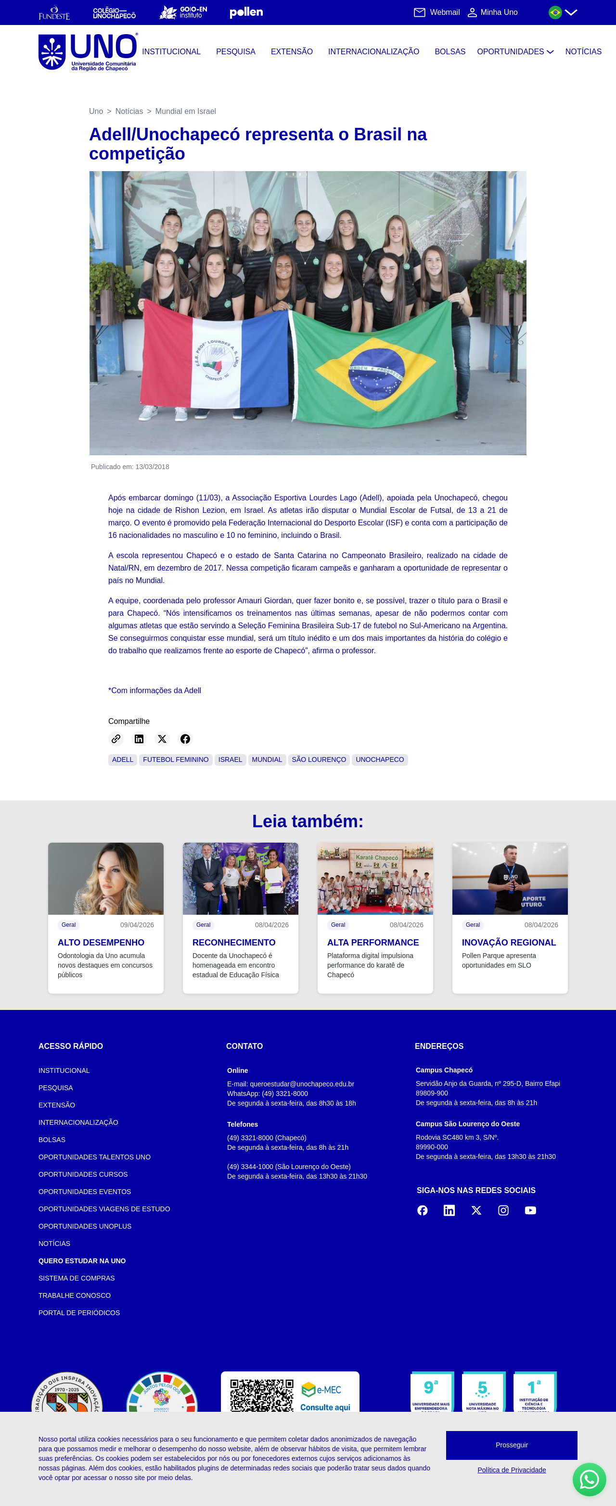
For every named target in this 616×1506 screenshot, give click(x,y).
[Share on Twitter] (162, 739)
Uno (96, 111)
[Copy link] (116, 739)
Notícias (129, 111)
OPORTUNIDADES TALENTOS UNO (94, 1157)
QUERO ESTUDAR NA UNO (82, 1261)
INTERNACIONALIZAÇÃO (78, 1122)
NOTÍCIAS (54, 1243)
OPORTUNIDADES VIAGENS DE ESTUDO (104, 1209)
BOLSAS (51, 1140)
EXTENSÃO (56, 1105)
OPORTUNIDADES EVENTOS (84, 1191)
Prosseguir (512, 1445)
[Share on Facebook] (185, 739)
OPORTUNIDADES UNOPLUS (84, 1226)
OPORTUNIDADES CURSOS (83, 1174)
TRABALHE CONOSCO (74, 1295)
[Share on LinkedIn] (139, 739)
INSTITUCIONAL (64, 1070)
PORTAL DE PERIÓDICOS (79, 1313)
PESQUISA (55, 1088)
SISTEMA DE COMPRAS (76, 1278)
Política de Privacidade (511, 1470)
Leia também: (308, 821)
